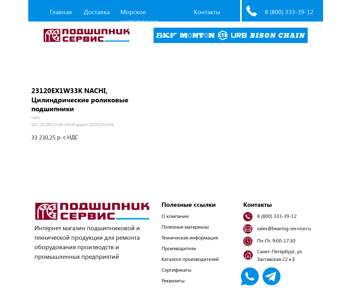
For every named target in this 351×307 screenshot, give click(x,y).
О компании (175, 216)
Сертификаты (176, 269)
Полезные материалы (185, 226)
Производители (179, 248)
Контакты (207, 11)
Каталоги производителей (190, 259)
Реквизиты (173, 280)
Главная (61, 11)
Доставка (97, 11)
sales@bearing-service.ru (284, 228)
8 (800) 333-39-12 (289, 11)
